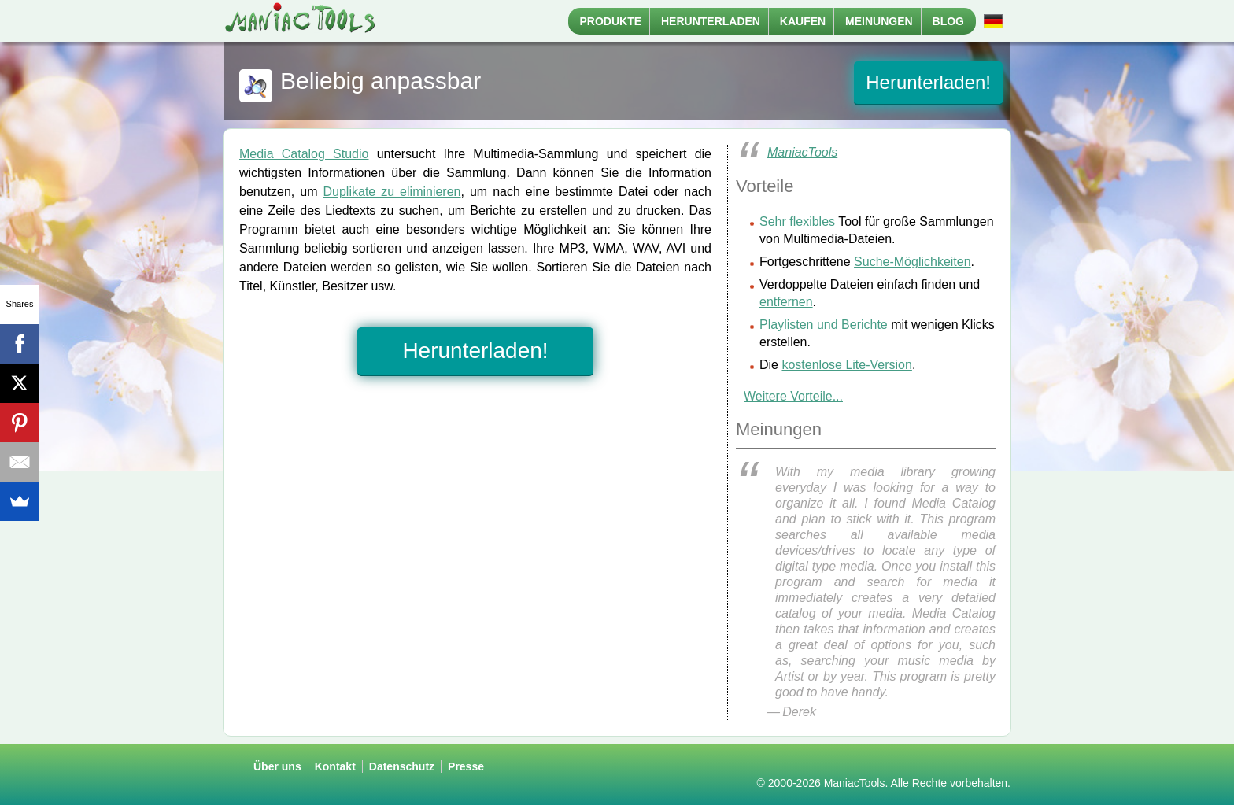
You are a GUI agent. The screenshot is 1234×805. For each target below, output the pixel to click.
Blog (948, 21)
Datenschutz (401, 766)
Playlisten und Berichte (823, 324)
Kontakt (335, 766)
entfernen (786, 301)
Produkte (611, 21)
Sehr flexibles (797, 221)
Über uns (277, 766)
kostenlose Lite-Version (846, 364)
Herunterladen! (928, 82)
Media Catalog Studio (303, 154)
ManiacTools (802, 152)
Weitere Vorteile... (793, 396)
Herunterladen (710, 21)
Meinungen (879, 21)
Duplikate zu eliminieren (392, 191)
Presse (466, 766)
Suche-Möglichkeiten (912, 261)
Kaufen (803, 21)
